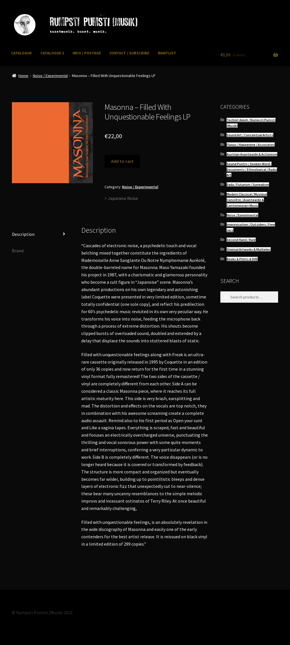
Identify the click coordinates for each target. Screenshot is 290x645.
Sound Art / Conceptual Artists (250, 135)
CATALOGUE (21, 53)
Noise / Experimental (50, 75)
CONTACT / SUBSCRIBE (129, 53)
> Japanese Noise (121, 198)
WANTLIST (167, 53)
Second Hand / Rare (241, 240)
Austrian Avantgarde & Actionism (252, 154)
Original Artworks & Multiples (249, 249)
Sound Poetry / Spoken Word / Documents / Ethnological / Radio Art (252, 169)
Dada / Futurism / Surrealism (248, 184)
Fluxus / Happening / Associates (251, 144)
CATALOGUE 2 (52, 53)
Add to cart (122, 161)
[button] (84, 110)
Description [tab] (23, 234)
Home (23, 75)
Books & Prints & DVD (242, 259)
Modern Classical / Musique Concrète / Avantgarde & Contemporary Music (247, 200)
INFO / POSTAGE (86, 53)
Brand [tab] (18, 250)
